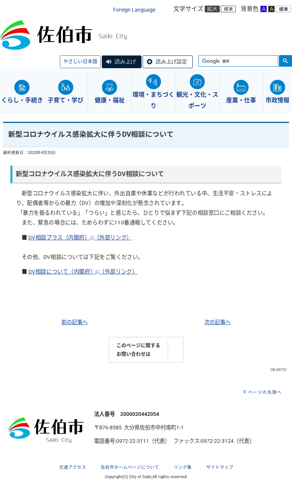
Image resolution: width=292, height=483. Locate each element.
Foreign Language (134, 10)
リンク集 (183, 467)
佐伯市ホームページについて (130, 467)
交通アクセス (72, 467)
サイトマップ (219, 467)
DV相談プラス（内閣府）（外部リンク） (80, 238)
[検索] (237, 61)
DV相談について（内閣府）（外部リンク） (83, 272)
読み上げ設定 (171, 61)
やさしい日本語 (80, 61)
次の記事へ (217, 322)
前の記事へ (74, 322)
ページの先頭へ (265, 392)
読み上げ (125, 61)
